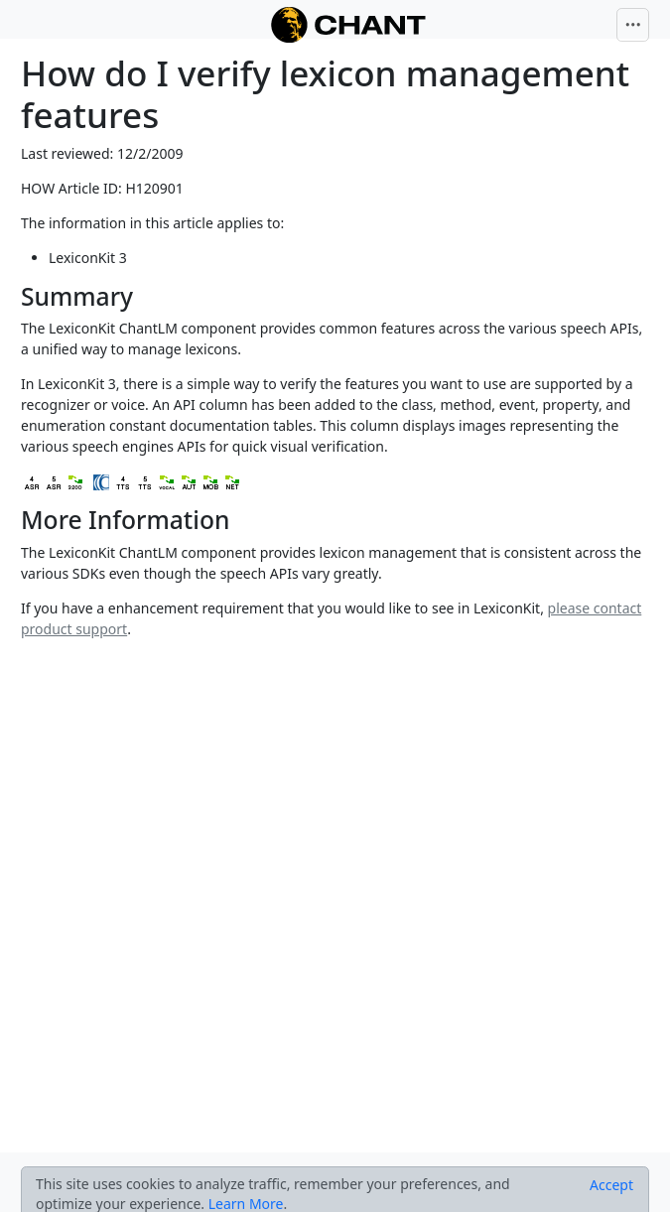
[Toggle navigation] (633, 25)
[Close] (611, 1185)
